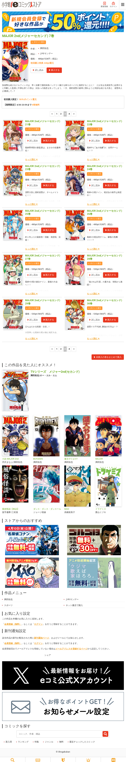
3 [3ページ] (65, 111)
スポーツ (8, 602)
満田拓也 (44, 44)
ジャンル (49, 739)
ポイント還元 (39, 38)
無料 (61, 739)
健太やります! (71, 456)
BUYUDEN (38, 456)
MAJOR (99, 456)
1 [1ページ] (56, 111)
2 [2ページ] (61, 111)
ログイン (38, 621)
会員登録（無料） (12, 621)
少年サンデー (46, 49)
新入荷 (9, 739)
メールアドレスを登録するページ (71, 646)
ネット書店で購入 (74, 602)
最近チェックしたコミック (82, 739)
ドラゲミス (100, 506)
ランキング (23, 739)
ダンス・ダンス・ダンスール (47, 506)
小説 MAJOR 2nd (10, 456)
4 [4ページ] (69, 111)
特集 (37, 739)
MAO (66, 506)
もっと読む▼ (31, 156)
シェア (47, 652)
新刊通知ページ (41, 635)
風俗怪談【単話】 (10, 506)
